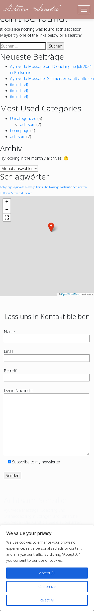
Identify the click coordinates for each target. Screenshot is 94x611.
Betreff (47, 374)
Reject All (47, 600)
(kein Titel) (19, 84)
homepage (19, 130)
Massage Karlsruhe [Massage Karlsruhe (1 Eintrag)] (60, 187)
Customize (47, 586)
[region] (47, 568)
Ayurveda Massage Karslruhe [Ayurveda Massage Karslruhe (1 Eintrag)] (30, 187)
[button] (51, 227)
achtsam (27, 124)
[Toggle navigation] (84, 9)
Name (47, 335)
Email (47, 354)
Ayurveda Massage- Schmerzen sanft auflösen (52, 78)
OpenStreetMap (70, 294)
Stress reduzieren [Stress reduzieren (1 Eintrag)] (21, 193)
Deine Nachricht (46, 422)
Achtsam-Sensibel (31, 9)
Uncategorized (23, 118)
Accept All (47, 573)
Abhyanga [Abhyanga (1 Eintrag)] (6, 187)
